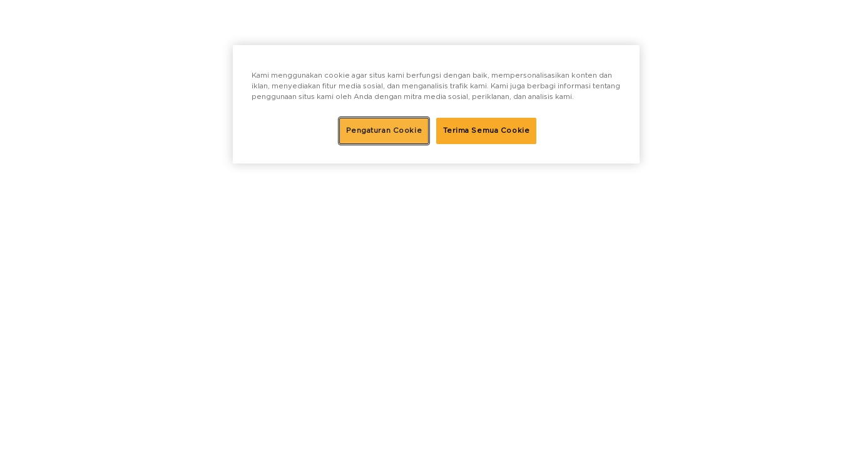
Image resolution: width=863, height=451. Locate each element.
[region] (436, 104)
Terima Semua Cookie (486, 130)
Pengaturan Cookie (384, 130)
